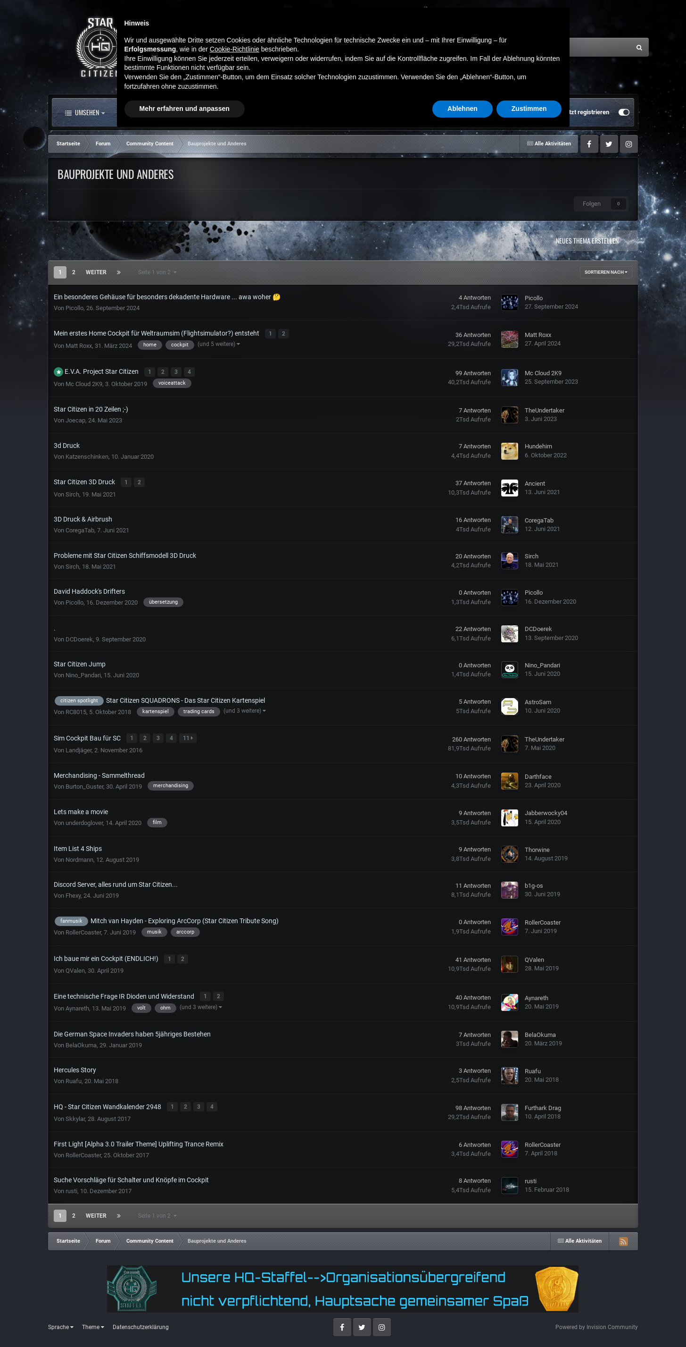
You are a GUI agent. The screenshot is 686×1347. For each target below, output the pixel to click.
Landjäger (78, 745)
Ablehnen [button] (462, 1321)
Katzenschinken (87, 454)
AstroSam (538, 698)
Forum (217, 112)
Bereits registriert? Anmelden (510, 112)
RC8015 (76, 708)
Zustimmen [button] (529, 1321)
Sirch (72, 491)
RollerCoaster (83, 928)
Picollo (74, 307)
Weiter (96, 272)
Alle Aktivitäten (151, 112)
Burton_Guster (84, 781)
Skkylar (75, 1111)
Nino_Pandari (83, 671)
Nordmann (79, 855)
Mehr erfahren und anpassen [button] (185, 1321)
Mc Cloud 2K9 (84, 381)
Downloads (372, 112)
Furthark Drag (543, 1100)
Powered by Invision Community (596, 1319)
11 (188, 735)
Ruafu (74, 1074)
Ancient (535, 480)
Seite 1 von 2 (157, 272)
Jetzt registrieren (585, 112)
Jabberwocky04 (546, 808)
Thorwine (537, 845)
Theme (93, 1319)
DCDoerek (79, 636)
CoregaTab (80, 526)
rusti (71, 1183)
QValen (75, 965)
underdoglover (84, 818)
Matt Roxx (79, 344)
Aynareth (77, 1001)
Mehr (425, 112)
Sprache (61, 1319)
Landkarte (315, 112)
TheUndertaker (544, 408)
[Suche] (537, 47)
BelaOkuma (81, 1038)
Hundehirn (538, 444)
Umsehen (85, 112)
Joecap (75, 418)
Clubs (266, 112)
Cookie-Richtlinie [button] (234, 1261)
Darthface (538, 772)
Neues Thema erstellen (587, 240)
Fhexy (73, 891)
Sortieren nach (606, 272)
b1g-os (534, 881)
